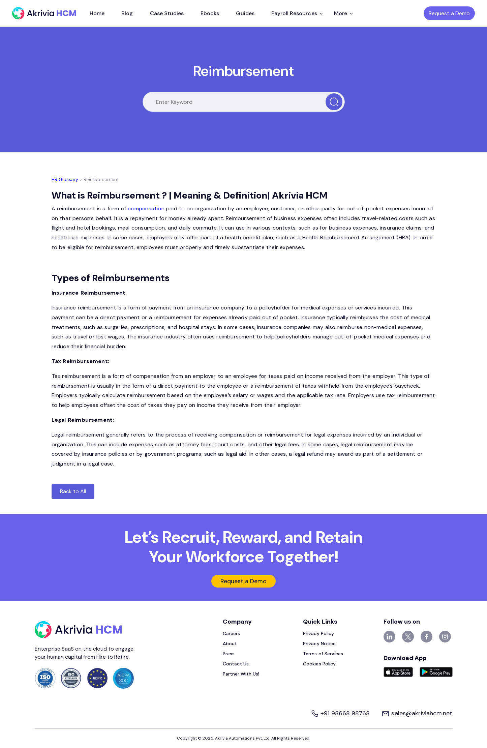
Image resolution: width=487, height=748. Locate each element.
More (343, 13)
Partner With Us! (241, 674)
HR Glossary (65, 179)
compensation (146, 208)
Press (229, 654)
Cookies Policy (319, 664)
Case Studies (167, 13)
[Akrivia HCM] (44, 13)
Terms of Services (323, 654)
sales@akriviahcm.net (417, 713)
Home (97, 13)
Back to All (73, 491)
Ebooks (210, 13)
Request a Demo (449, 13)
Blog (127, 13)
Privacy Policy (318, 633)
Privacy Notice (319, 643)
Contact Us (236, 664)
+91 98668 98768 (341, 713)
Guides (245, 13)
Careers (231, 633)
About (230, 643)
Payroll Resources (297, 13)
